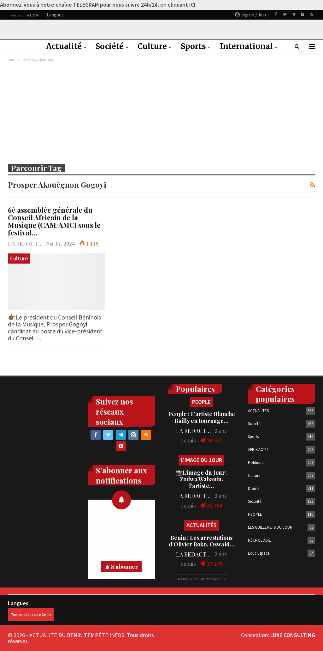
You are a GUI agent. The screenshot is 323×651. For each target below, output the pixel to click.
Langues (31, 610)
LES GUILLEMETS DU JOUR (270, 527)
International (246, 46)
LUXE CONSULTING (292, 635)
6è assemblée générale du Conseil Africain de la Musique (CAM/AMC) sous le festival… (54, 221)
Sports (193, 46)
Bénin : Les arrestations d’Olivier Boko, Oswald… (201, 541)
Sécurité (254, 501)
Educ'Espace (258, 553)
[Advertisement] (161, 111)
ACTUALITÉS (201, 525)
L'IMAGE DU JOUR (201, 460)
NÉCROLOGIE (259, 540)
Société (110, 46)
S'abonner (124, 566)
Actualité (64, 46)
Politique (255, 462)
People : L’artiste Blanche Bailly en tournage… (201, 417)
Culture (152, 46)
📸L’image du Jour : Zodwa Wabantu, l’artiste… (201, 479)
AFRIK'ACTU (258, 449)
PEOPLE (201, 401)
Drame (253, 488)
